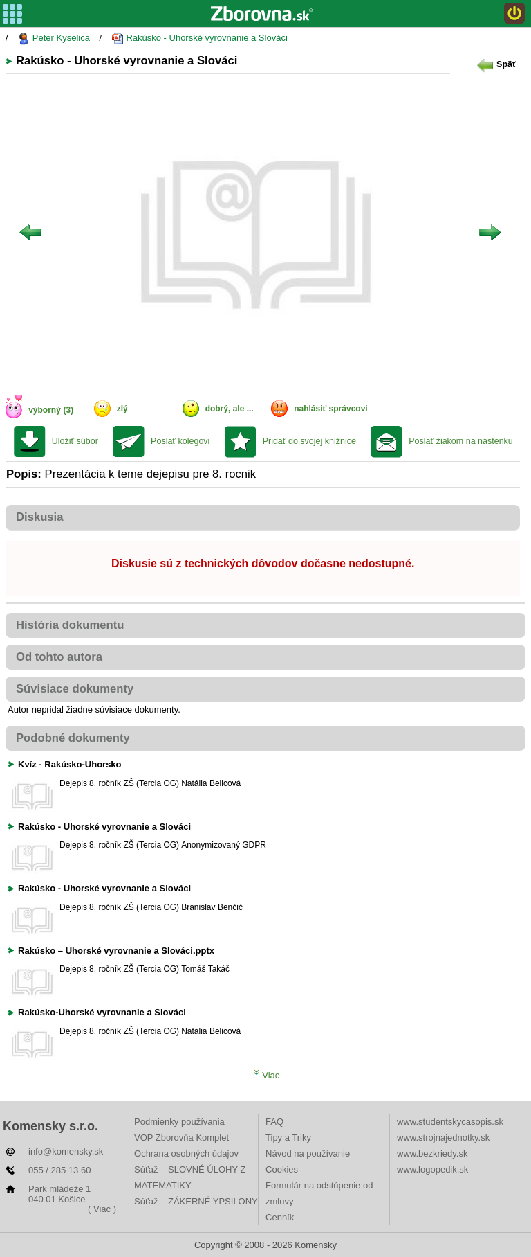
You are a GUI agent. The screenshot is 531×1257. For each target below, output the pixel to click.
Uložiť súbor (75, 441)
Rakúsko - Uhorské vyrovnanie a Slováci (199, 38)
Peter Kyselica (53, 38)
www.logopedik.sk (432, 1169)
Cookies (282, 1169)
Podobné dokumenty (73, 738)
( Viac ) (102, 1209)
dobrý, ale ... (229, 408)
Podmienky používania (179, 1121)
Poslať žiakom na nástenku (461, 441)
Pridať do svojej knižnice (309, 441)
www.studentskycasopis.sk (450, 1121)
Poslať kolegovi (180, 441)
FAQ (274, 1121)
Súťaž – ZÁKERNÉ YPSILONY (196, 1201)
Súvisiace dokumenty (74, 688)
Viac (266, 1075)
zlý (122, 408)
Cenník (280, 1217)
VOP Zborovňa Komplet (181, 1137)
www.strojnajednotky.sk (443, 1137)
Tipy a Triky (288, 1137)
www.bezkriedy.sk (432, 1153)
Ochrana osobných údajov (186, 1153)
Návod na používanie (308, 1153)
